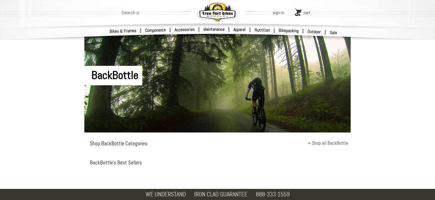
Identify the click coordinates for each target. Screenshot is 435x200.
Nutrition (262, 30)
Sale (333, 33)
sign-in (278, 13)
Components (155, 30)
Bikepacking (289, 31)
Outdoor (314, 32)
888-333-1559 (273, 194)
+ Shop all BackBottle (328, 143)
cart (307, 13)
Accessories (184, 29)
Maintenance (213, 29)
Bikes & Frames (123, 31)
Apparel (239, 29)
